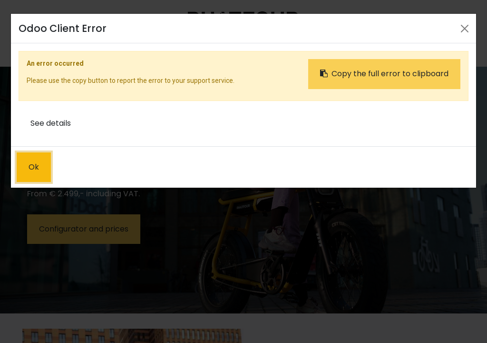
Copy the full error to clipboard (384, 73)
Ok (34, 166)
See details (50, 123)
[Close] (464, 28)
